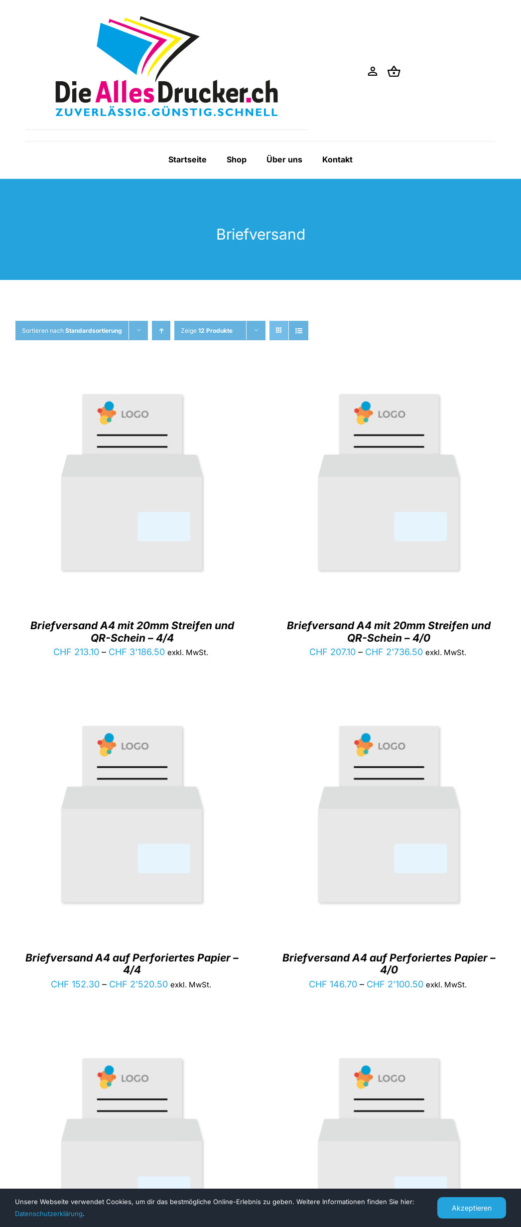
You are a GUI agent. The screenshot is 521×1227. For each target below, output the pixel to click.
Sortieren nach (72, 330)
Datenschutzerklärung (49, 1214)
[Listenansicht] (298, 330)
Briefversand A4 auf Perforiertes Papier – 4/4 (132, 964)
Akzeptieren (472, 1208)
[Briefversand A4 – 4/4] (132, 1042)
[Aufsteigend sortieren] (161, 330)
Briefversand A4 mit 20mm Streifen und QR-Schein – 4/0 (389, 631)
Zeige (207, 330)
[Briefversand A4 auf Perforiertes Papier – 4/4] (132, 710)
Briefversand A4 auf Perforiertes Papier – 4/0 (389, 964)
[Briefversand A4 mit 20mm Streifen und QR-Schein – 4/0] (389, 378)
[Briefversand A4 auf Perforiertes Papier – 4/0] (389, 710)
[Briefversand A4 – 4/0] (389, 1042)
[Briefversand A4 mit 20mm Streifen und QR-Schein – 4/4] (132, 378)
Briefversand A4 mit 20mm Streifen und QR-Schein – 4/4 (132, 631)
